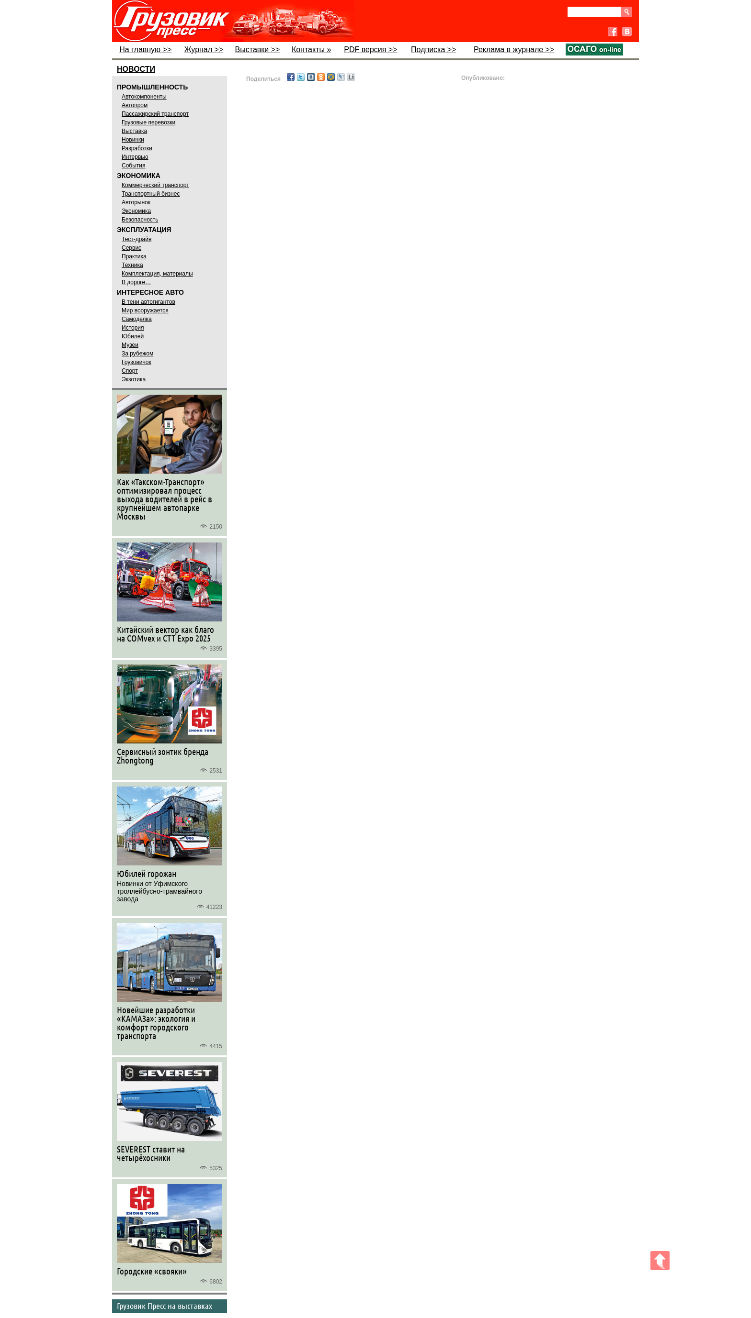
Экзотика (134, 379)
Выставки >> (257, 49)
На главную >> (145, 49)
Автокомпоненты (144, 96)
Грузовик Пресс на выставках (164, 1305)
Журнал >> (204, 49)
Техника (132, 265)
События (134, 165)
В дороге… (136, 282)
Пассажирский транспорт (155, 114)
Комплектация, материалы (157, 273)
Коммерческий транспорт (155, 185)
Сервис (131, 247)
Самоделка (137, 319)
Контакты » (311, 49)
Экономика (136, 211)
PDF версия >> (370, 49)
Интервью (135, 157)
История (133, 327)
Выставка (134, 131)
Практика (134, 256)
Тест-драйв (136, 239)
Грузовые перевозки (148, 122)
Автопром (135, 105)
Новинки (133, 139)
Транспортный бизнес (151, 193)
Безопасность (140, 219)
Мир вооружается (145, 310)
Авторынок (136, 202)
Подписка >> (433, 49)
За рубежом (137, 353)
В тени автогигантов (148, 302)
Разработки (137, 148)
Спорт (130, 370)
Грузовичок (136, 362)
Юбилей (133, 336)
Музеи (130, 345)
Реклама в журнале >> (514, 49)
